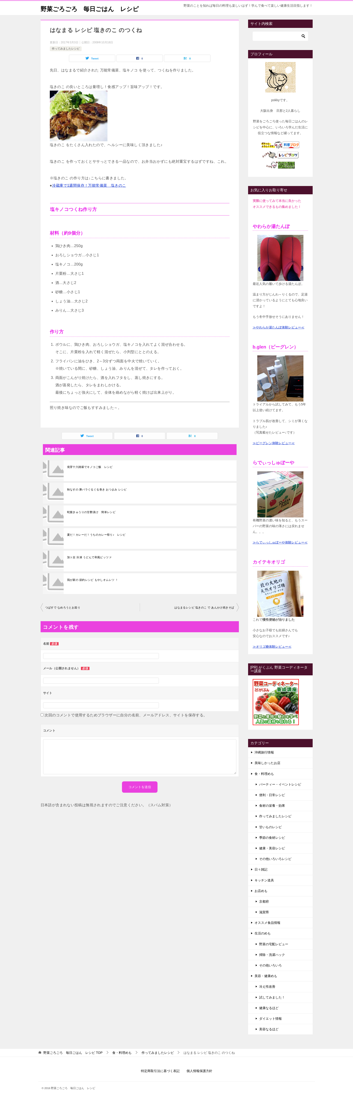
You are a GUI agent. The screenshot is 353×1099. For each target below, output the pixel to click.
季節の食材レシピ (272, 837)
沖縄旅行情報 (264, 752)
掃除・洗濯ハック (272, 955)
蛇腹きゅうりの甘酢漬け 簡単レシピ (91, 512)
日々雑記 (261, 869)
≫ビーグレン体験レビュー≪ (274, 443)
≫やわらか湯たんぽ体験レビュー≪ (278, 327)
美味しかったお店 (267, 763)
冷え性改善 (267, 986)
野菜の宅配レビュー (273, 944)
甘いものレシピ (270, 827)
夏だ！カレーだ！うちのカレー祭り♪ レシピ (96, 534)
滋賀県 (264, 912)
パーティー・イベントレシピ (280, 784)
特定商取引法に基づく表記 (160, 1071)
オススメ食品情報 (267, 923)
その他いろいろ (270, 965)
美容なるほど (269, 1029)
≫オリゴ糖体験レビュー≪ (272, 646)
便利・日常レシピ (272, 795)
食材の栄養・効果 (272, 805)
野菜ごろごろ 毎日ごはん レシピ (97, 8)
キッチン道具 (264, 880)
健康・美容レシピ (272, 848)
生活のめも (263, 933)
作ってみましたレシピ (66, 48)
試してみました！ (272, 997)
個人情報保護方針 (199, 1071)
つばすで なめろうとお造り (62, 607)
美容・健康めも (266, 976)
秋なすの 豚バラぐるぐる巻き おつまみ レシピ (97, 489)
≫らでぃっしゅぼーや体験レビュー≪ (280, 542)
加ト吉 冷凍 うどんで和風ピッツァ (89, 557)
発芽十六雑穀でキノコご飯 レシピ (90, 467)
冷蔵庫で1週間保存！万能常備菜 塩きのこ (89, 185)
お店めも (261, 891)
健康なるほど (269, 1008)
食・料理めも (264, 774)
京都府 (264, 901)
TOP (72, 1053)
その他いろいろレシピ (275, 859)
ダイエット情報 (270, 1018)
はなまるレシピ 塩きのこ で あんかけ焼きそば (204, 607)
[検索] (280, 36)
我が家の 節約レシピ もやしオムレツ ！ (92, 580)
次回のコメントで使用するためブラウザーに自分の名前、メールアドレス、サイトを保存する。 (125, 715)
